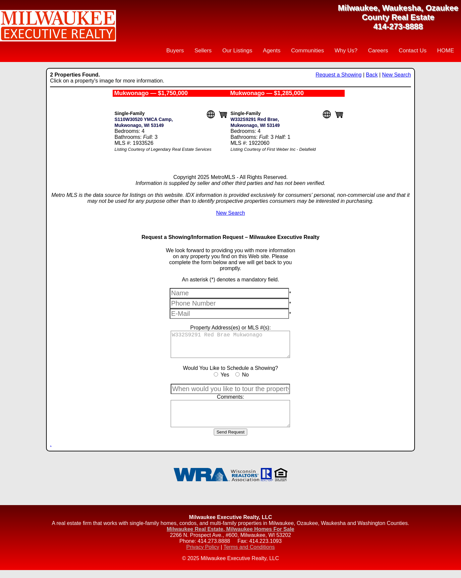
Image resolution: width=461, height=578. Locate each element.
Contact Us (413, 50)
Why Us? (345, 50)
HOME (445, 50)
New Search (396, 75)
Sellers (203, 50)
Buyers (175, 50)
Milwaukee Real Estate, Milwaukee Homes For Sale (230, 537)
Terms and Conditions (249, 555)
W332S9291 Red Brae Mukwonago (230, 346)
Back (372, 75)
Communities (307, 50)
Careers (378, 50)
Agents (271, 50)
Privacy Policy (202, 555)
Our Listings (237, 50)
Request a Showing (339, 75)
